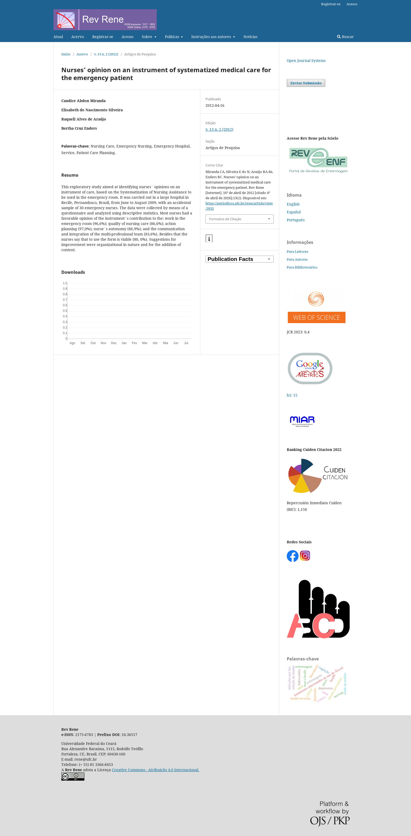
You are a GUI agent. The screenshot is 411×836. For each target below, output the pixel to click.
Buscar (345, 36)
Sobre (147, 36)
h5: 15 (293, 395)
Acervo (77, 36)
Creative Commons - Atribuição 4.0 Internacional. (155, 769)
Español (294, 211)
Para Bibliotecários (302, 267)
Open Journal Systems (306, 60)
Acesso (127, 36)
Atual (58, 36)
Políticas (172, 36)
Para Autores (297, 259)
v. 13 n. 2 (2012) (106, 54)
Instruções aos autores (211, 36)
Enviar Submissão (306, 83)
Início (66, 54)
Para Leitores (297, 251)
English (293, 204)
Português (296, 219)
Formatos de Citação (225, 219)
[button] (209, 239)
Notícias (250, 36)
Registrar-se (102, 36)
